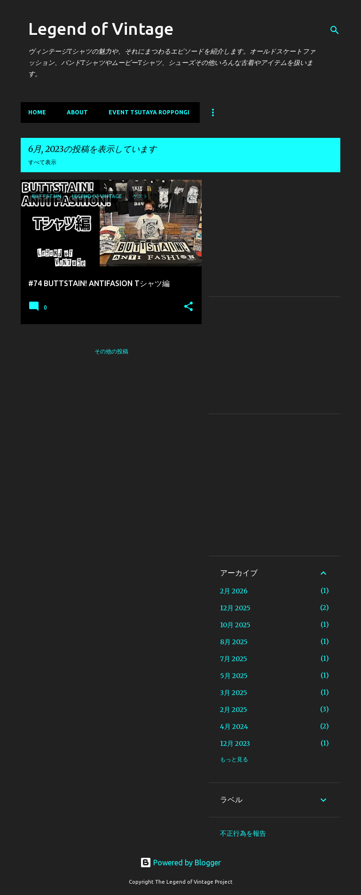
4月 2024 (234, 726)
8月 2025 (234, 642)
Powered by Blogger (180, 862)
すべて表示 (42, 162)
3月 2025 (233, 692)
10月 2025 (235, 625)
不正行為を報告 (243, 833)
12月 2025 (235, 608)
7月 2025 (233, 659)
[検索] (334, 30)
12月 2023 (235, 743)
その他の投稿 (111, 351)
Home (37, 112)
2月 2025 (233, 709)
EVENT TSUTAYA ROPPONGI (149, 112)
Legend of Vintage (100, 28)
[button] (188, 307)
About (77, 112)
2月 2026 (234, 591)
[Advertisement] (274, 238)
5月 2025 (234, 675)
